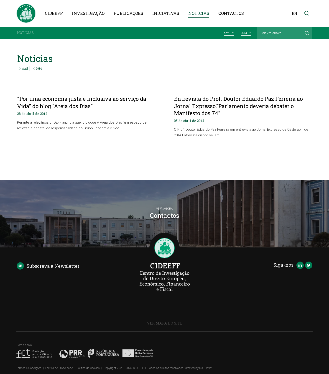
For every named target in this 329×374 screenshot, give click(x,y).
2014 (37, 68)
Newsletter (48, 266)
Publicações (128, 13)
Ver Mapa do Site (164, 323)
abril (23, 68)
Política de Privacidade (59, 368)
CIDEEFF (54, 13)
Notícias (198, 13)
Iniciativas (165, 13)
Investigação (88, 13)
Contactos (231, 13)
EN (294, 13)
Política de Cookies (88, 368)
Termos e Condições (28, 368)
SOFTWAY (205, 368)
